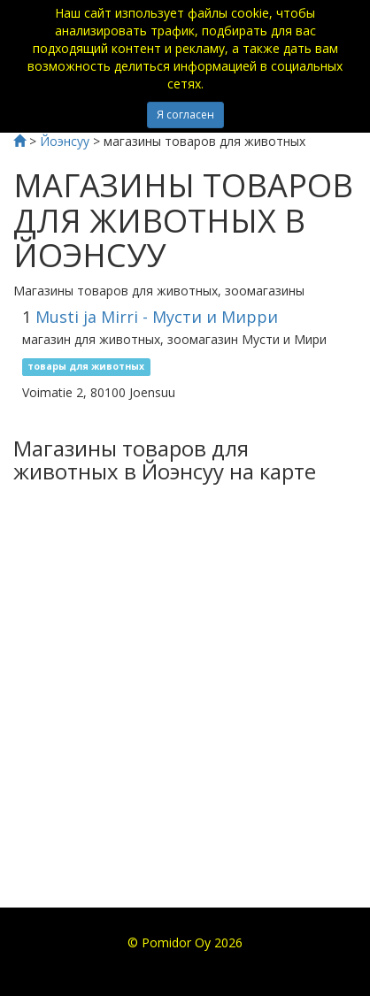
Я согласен (185, 114)
